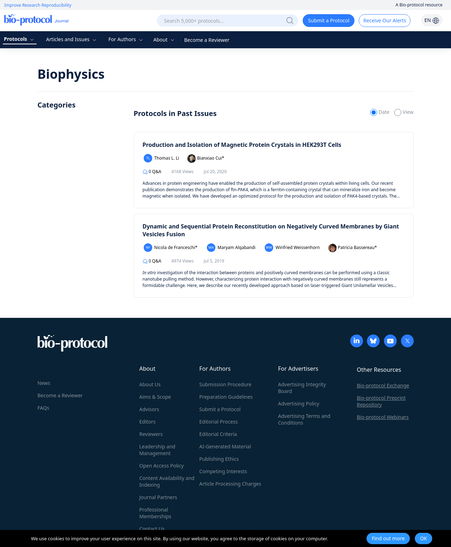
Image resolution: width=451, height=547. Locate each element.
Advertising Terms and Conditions (304, 419)
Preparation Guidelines (226, 396)
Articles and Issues (72, 39)
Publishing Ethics (219, 458)
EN (431, 20)
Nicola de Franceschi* (171, 247)
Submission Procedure (225, 384)
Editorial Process (218, 421)
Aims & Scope (155, 396)
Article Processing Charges (230, 483)
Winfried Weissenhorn (292, 247)
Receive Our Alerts (384, 20)
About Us (150, 384)
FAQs (43, 407)
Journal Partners (158, 497)
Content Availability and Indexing (167, 481)
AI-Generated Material (225, 446)
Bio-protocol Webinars (383, 417)
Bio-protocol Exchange (383, 385)
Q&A (152, 171)
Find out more (388, 538)
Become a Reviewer (207, 40)
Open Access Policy (161, 465)
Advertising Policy (298, 403)
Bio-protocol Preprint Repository (381, 401)
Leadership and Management (157, 450)
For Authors (126, 39)
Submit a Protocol (329, 20)
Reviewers (151, 434)
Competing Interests (223, 471)
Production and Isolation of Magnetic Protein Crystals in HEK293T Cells (242, 145)
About (164, 39)
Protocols (19, 38)
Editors (147, 421)
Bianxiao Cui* (205, 158)
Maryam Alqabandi (231, 247)
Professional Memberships (155, 513)
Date (380, 112)
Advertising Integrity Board (302, 387)
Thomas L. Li (161, 158)
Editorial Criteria (218, 434)
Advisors (149, 409)
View (403, 112)
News (44, 383)
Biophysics (71, 74)
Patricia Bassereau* (352, 248)
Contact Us (152, 528)
